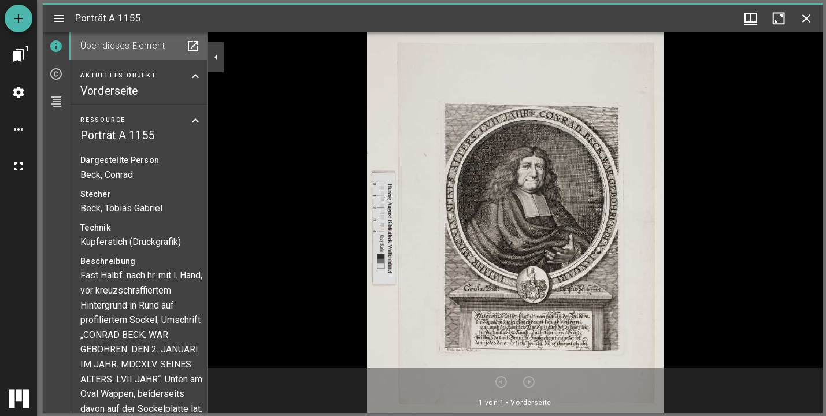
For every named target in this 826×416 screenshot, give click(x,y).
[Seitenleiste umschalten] (59, 18)
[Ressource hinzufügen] (18, 18)
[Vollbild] (18, 166)
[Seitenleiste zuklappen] (216, 57)
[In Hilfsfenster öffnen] (193, 46)
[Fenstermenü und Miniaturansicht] (751, 18)
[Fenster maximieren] (778, 18)
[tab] (57, 46)
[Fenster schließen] (806, 18)
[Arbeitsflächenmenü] (18, 92)
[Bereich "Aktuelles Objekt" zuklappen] (195, 76)
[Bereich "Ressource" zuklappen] (195, 121)
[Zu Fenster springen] (18, 55)
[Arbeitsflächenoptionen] (18, 129)
